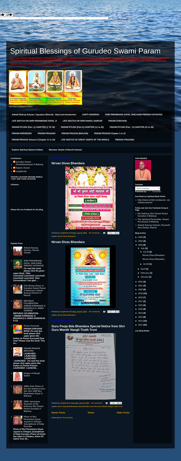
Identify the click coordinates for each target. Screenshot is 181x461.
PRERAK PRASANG (124, 140)
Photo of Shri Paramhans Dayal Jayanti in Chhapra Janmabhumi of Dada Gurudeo (34, 421)
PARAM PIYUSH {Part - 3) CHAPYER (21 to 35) (132, 127)
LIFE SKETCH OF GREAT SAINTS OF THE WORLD (85, 140)
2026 (140, 237)
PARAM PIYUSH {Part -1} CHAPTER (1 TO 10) (33, 127)
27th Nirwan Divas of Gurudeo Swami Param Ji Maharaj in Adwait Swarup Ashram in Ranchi (35, 290)
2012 (140, 321)
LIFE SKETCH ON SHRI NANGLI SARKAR (82, 121)
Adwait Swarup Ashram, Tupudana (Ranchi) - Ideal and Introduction (44, 115)
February (145, 273)
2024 (140, 245)
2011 (140, 325)
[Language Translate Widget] (147, 188)
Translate (154, 191)
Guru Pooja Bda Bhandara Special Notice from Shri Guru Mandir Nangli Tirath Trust (88, 327)
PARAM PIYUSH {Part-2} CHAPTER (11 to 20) (82, 127)
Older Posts (123, 412)
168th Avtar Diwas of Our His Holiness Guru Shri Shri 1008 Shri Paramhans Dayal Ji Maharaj (34, 391)
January (145, 277)
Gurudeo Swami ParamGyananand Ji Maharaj (29, 163)
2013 (140, 317)
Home (91, 412)
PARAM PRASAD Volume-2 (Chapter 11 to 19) (33, 140)
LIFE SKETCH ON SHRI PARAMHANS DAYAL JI (34, 121)
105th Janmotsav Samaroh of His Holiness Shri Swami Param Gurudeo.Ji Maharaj (33, 406)
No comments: (95, 233)
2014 (140, 313)
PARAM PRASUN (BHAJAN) (75, 133)
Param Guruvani (31, 326)
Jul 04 (146, 264)
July (143, 248)
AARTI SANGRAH (90, 115)
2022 (140, 282)
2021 (140, 286)
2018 (140, 297)
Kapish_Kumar (23, 168)
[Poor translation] (9, 15)
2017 (140, 301)
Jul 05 (146, 252)
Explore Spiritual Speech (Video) (27, 150)
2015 (140, 309)
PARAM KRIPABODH (22, 133)
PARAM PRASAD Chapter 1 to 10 (110, 133)
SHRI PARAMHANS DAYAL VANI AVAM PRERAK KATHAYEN (133, 115)
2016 (140, 305)
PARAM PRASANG (47, 133)
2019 (140, 293)
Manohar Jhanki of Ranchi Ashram (65, 150)
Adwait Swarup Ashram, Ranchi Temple (31, 250)
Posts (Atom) (67, 418)
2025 (140, 241)
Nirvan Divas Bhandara (68, 163)
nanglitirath (21, 171)
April (143, 269)
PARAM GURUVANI (117, 121)
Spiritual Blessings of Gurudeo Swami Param (85, 51)
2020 (140, 289)
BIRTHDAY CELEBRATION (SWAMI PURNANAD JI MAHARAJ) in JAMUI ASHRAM (34, 306)
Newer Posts (58, 412)
